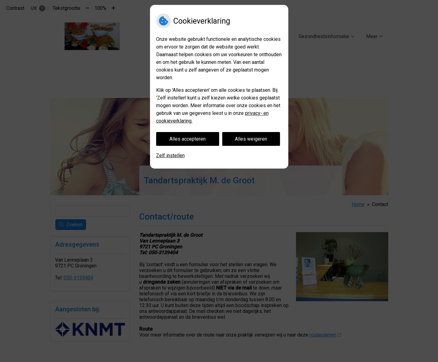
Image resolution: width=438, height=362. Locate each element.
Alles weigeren (251, 139)
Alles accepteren (187, 139)
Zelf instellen (170, 155)
